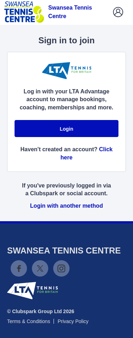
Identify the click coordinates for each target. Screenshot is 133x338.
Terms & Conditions (28, 321)
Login (66, 129)
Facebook (19, 268)
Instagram (61, 268)
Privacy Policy (72, 321)
